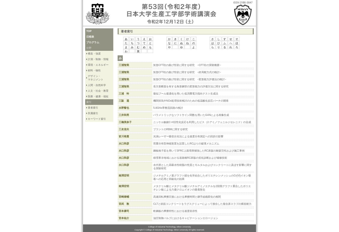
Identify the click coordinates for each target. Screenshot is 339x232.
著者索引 (93, 107)
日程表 (90, 36)
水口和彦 (124, 143)
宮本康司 (124, 211)
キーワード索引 (97, 118)
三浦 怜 (124, 93)
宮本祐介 (124, 218)
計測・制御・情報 (98, 59)
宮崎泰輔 (124, 196)
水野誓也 (124, 107)
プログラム (92, 42)
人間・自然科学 (97, 85)
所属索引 (93, 113)
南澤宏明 (124, 175)
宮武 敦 (124, 203)
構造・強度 (94, 53)
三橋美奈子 (125, 122)
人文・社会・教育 (98, 90)
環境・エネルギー (98, 64)
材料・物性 (94, 70)
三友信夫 (124, 129)
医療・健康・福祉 (98, 96)
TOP (88, 31)
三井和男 (124, 115)
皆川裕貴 (124, 136)
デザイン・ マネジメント (95, 78)
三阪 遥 (124, 100)
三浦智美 (124, 65)
